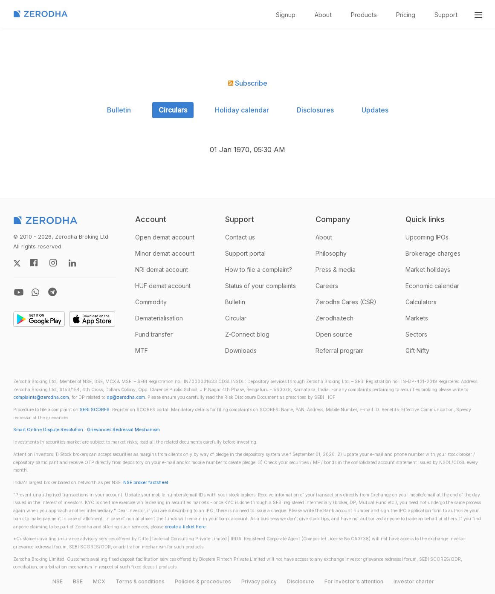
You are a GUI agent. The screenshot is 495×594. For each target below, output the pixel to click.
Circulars (173, 110)
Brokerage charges (432, 253)
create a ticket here (185, 527)
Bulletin (119, 110)
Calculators (421, 302)
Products (364, 14)
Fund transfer (154, 334)
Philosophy (331, 253)
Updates (375, 110)
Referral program (340, 350)
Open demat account (164, 237)
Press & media (336, 269)
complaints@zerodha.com (41, 397)
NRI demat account (161, 269)
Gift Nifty (417, 350)
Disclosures (315, 110)
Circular (235, 318)
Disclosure (300, 581)
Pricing (405, 14)
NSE (57, 581)
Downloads (241, 350)
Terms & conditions (140, 581)
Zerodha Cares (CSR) (346, 302)
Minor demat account (164, 253)
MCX (99, 581)
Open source (334, 334)
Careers (327, 285)
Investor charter (414, 581)
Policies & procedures (203, 581)
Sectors (416, 334)
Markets (416, 318)
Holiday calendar (242, 110)
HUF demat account (163, 285)
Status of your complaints (260, 285)
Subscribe (247, 83)
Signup (285, 14)
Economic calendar (432, 285)
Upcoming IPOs (427, 237)
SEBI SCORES (95, 409)
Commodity (151, 302)
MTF (141, 350)
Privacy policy (259, 581)
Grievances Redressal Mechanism (123, 430)
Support (445, 14)
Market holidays (427, 269)
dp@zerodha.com (126, 397)
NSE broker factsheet (145, 482)
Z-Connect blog (247, 334)
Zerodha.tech (334, 318)
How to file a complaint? (258, 269)
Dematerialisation (159, 318)
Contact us (240, 237)
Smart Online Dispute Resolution (48, 430)
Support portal (245, 253)
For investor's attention (353, 581)
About (323, 14)
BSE (78, 581)
